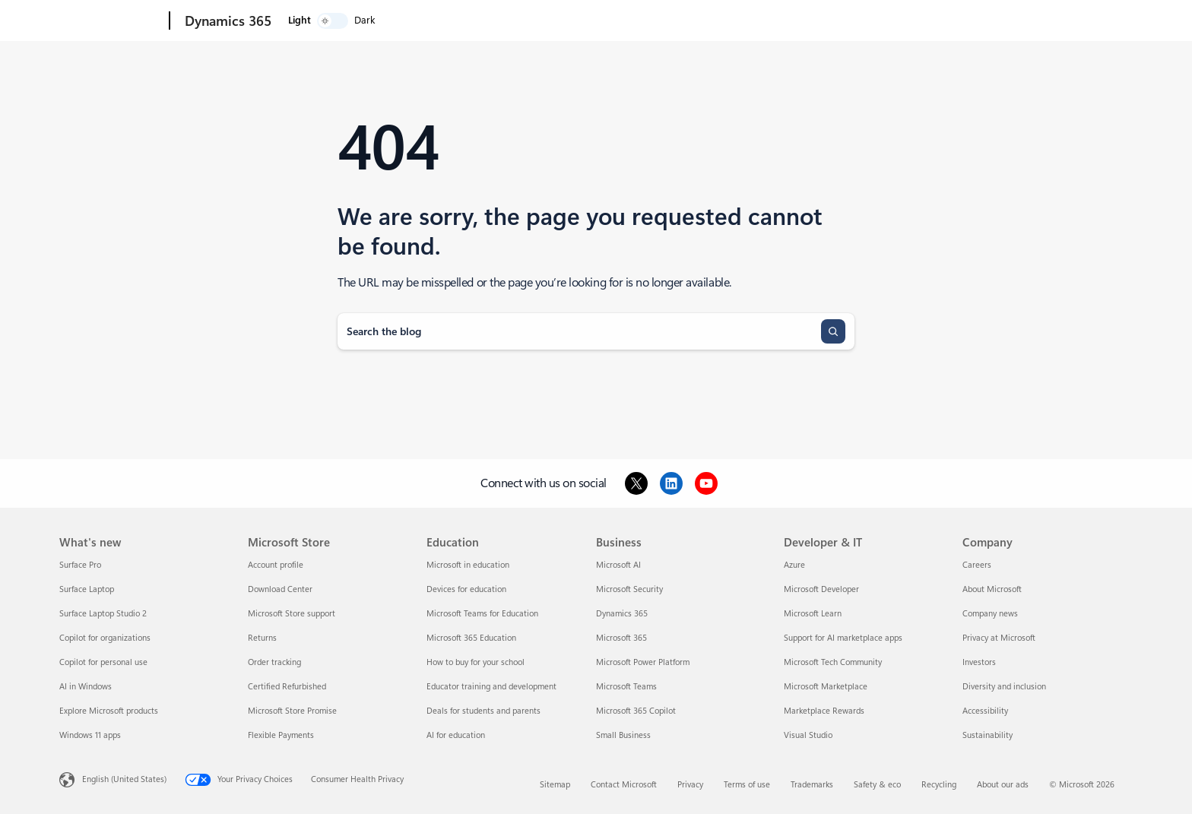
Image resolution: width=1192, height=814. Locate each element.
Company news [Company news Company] (990, 614)
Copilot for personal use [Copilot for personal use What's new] (103, 662)
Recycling (938, 785)
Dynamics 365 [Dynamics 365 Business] (622, 614)
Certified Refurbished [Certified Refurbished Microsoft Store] (287, 687)
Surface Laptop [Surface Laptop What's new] (86, 589)
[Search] (833, 331)
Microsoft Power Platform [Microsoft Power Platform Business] (643, 662)
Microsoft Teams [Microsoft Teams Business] (626, 687)
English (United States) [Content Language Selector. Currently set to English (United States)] (124, 779)
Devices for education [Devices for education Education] (466, 589)
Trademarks (812, 785)
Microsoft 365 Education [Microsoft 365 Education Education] (471, 638)
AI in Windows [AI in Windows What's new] (85, 687)
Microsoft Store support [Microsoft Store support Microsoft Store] (291, 614)
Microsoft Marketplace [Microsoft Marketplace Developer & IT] (825, 687)
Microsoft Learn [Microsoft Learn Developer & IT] (813, 614)
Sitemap (555, 785)
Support (621, 21)
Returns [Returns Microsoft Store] (262, 638)
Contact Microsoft (624, 785)
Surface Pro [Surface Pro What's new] (80, 565)
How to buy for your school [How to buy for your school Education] (475, 662)
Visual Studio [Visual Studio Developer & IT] (808, 735)
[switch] (1090, 21)
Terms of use (747, 785)
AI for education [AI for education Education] (455, 735)
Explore (304, 21)
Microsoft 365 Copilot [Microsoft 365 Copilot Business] (636, 711)
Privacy (690, 785)
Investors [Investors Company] (979, 662)
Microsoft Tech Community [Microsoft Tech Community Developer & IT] (833, 662)
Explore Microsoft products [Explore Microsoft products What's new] (108, 711)
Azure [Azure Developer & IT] (794, 565)
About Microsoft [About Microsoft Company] (992, 589)
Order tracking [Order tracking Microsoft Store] (274, 662)
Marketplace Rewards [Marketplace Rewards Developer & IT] (824, 711)
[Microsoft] (111, 21)
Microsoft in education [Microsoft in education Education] (467, 565)
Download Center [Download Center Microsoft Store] (280, 589)
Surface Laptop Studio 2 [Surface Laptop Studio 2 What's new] (103, 614)
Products (369, 21)
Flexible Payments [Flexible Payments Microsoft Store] (281, 735)
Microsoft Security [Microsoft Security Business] (629, 589)
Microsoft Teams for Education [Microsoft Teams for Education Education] (482, 614)
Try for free (753, 21)
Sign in (809, 21)
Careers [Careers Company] (976, 565)
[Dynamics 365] (226, 21)
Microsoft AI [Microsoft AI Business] (618, 565)
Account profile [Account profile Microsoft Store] (275, 565)
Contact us (688, 21)
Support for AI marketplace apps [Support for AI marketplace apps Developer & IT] (843, 638)
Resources (486, 21)
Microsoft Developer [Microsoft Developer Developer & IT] (821, 589)
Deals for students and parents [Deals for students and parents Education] (483, 711)
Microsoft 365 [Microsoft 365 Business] (621, 638)
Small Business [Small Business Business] (623, 735)
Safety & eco (877, 785)
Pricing (429, 21)
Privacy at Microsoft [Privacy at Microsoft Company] (998, 638)
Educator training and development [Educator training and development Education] (491, 687)
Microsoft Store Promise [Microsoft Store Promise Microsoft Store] (292, 711)
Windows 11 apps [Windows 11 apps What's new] (90, 735)
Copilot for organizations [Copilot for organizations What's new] (105, 638)
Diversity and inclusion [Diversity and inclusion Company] (1004, 687)
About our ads (1003, 785)
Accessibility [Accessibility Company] (985, 711)
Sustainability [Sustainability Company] (987, 735)
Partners (556, 21)
